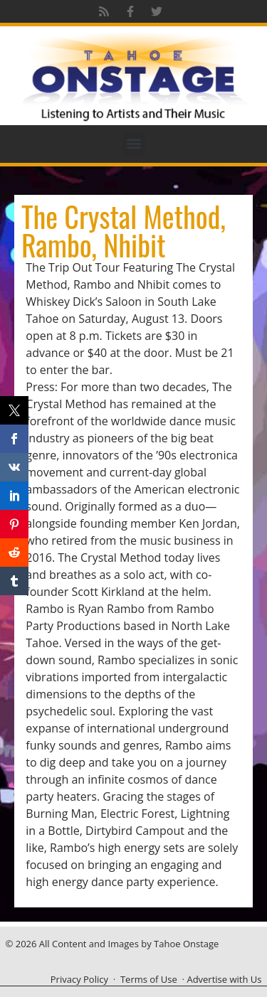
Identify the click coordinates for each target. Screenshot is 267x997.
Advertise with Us (224, 979)
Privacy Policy (79, 979)
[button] (133, 144)
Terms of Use (148, 979)
